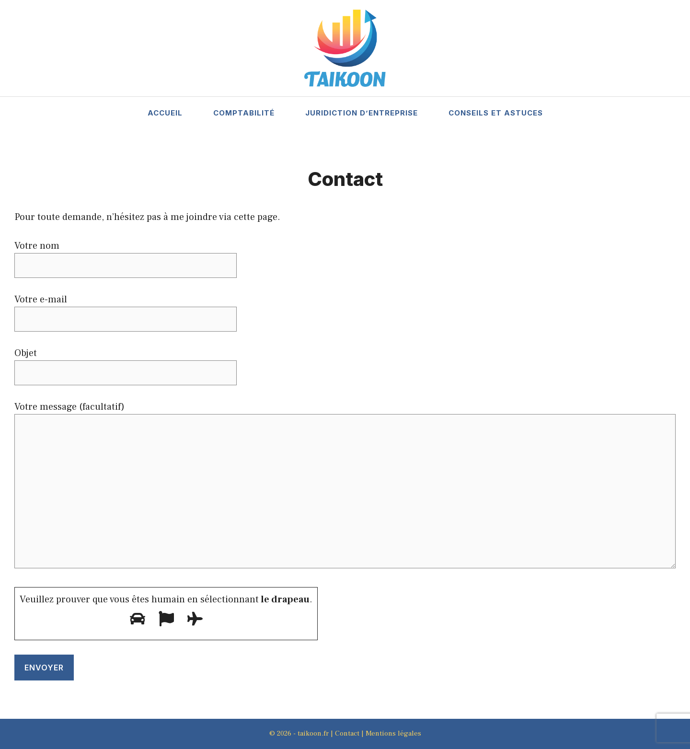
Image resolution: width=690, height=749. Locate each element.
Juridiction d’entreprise (361, 112)
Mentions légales (393, 733)
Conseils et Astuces (495, 112)
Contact (347, 733)
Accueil (165, 112)
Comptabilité (244, 112)
